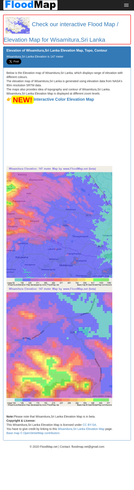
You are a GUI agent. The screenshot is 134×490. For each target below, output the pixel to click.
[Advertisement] (67, 135)
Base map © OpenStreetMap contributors (33, 433)
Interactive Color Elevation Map (64, 99)
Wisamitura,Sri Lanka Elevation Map (81, 429)
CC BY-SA (89, 424)
